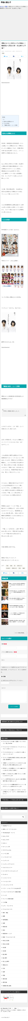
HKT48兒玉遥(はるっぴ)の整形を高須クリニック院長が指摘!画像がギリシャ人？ (17, 592)
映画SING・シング (7, 933)
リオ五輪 (5, 902)
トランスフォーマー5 (8, 885)
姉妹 (11, 565)
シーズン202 (6, 853)
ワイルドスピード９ (7, 909)
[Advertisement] (14, 24)
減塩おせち (5, 964)
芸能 (3, 53)
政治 (4, 930)
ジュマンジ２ (6, 860)
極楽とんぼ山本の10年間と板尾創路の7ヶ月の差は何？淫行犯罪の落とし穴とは (17, 585)
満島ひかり (14, 568)
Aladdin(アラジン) (7, 825)
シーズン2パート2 (7, 857)
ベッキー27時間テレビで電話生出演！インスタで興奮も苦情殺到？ (17, 614)
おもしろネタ (6, 836)
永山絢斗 (8, 568)
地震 (4, 923)
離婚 (24, 568)
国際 (4, 916)
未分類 (4, 947)
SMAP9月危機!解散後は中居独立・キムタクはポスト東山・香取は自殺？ (17, 606)
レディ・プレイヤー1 (8, 905)
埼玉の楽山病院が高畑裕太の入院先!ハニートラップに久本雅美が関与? (17, 599)
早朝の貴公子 (6, 2)
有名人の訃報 (6, 940)
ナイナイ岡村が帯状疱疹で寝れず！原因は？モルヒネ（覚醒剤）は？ (21, 632)
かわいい (5, 843)
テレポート (5, 874)
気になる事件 (6, 961)
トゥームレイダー (7, 881)
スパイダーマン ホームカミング (10, 871)
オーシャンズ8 (6, 846)
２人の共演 (6, 123)
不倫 (7, 565)
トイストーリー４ (7, 877)
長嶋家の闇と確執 (7, 985)
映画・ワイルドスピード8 (9, 937)
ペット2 (5, 895)
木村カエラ (19, 565)
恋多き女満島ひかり (9, 121)
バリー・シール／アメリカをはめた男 (12, 888)
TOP (6, 1008)
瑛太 (20, 568)
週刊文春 (5, 978)
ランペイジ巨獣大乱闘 (8, 898)
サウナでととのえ (7, 850)
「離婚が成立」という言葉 (10, 125)
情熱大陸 (5, 926)
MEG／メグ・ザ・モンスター (10, 829)
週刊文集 (5, 982)
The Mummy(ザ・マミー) (9, 832)
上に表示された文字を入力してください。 (12, 680)
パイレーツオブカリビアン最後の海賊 (12, 891)
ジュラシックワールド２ (8, 864)
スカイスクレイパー (7, 867)
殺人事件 (5, 954)
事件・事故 (5, 912)
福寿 (4, 971)
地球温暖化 (5, 919)
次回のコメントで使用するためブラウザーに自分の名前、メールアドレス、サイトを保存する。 (14, 670)
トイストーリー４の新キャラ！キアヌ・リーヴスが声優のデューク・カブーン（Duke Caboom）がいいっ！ (14, 791)
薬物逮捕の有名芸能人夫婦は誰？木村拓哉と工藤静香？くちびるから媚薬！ (17, 621)
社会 (4, 968)
